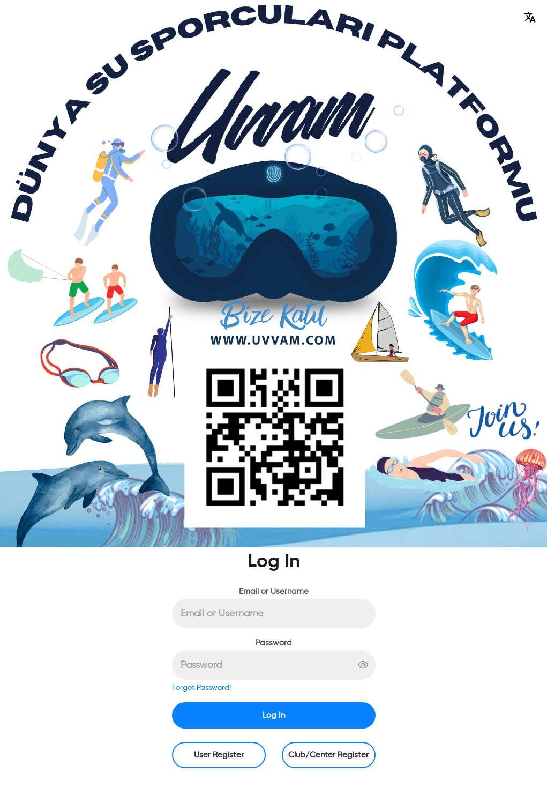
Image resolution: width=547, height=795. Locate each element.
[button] (530, 17)
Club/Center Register (328, 755)
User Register (219, 755)
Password (274, 643)
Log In (274, 715)
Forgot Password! (201, 688)
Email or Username (274, 592)
